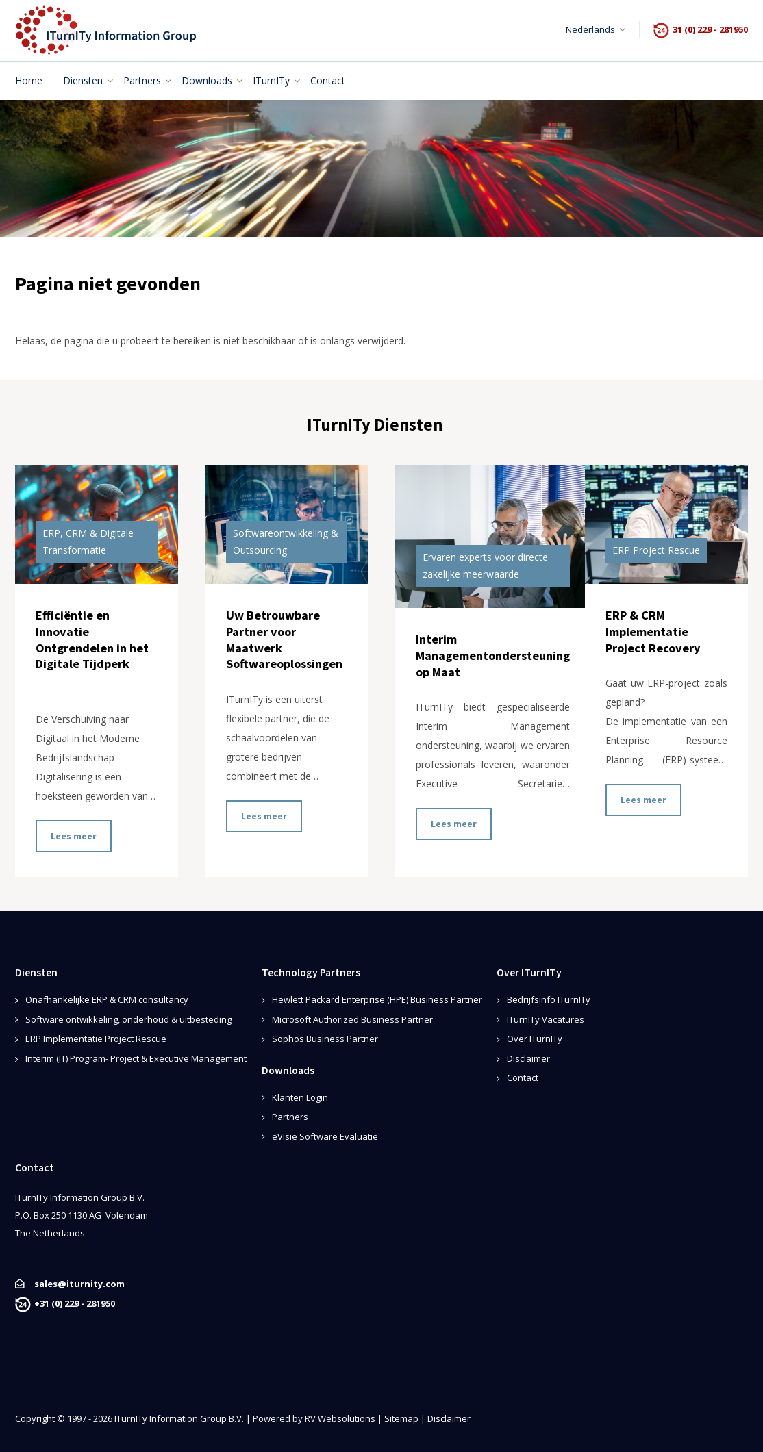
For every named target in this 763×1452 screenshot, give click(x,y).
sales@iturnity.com (79, 1283)
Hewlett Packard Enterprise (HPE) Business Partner (377, 999)
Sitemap (401, 1418)
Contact (522, 1077)
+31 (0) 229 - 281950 (74, 1303)
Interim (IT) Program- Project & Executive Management (136, 1058)
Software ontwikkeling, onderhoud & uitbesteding (128, 1019)
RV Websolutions (340, 1418)
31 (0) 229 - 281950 (710, 29)
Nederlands (590, 29)
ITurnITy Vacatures (545, 1019)
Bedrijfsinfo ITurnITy (548, 999)
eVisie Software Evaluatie (325, 1136)
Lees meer (74, 836)
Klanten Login (300, 1097)
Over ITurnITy (534, 1038)
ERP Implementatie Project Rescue (95, 1038)
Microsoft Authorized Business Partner (352, 1019)
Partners (290, 1116)
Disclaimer (528, 1058)
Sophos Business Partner (325, 1038)
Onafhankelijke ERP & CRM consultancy (106, 999)
